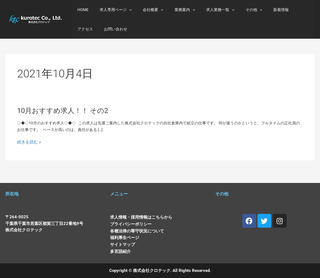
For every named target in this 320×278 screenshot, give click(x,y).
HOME (81, 9)
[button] (124, 9)
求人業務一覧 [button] (205, 9)
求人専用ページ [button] (111, 9)
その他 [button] (235, 9)
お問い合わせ (87, 29)
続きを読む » (30, 146)
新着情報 (259, 9)
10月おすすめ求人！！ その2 (65, 113)
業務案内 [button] (173, 9)
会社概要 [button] (144, 9)
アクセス (282, 9)
